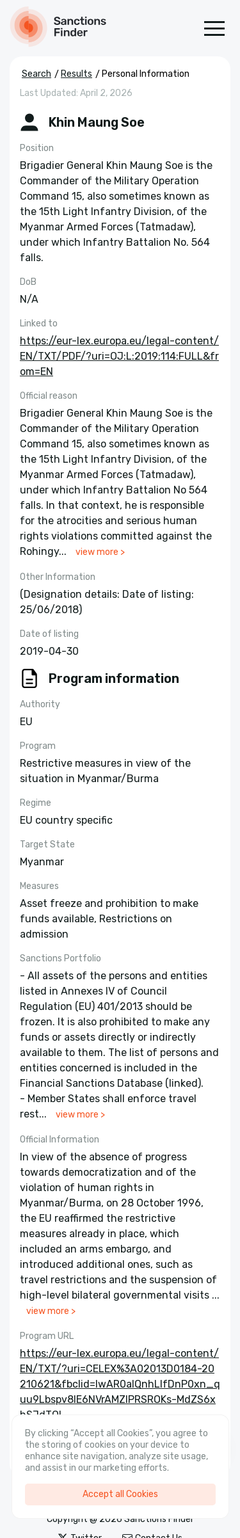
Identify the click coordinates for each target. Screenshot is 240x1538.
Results (76, 73)
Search (36, 73)
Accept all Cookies (120, 1494)
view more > (100, 552)
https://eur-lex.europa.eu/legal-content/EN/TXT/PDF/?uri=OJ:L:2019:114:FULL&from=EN (119, 356)
